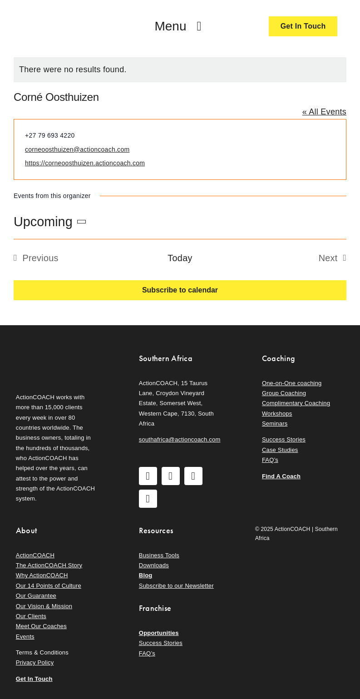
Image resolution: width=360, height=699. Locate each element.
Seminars (274, 423)
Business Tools (159, 555)
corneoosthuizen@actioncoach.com (77, 149)
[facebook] (148, 476)
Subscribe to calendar (180, 290)
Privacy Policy (35, 662)
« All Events (324, 111)
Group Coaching (284, 393)
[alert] (180, 69)
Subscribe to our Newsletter (176, 585)
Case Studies (280, 449)
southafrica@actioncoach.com (180, 439)
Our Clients (31, 616)
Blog (146, 575)
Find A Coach (281, 476)
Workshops (277, 413)
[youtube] (193, 476)
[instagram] (171, 476)
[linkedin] (148, 499)
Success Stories (284, 439)
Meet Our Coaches (41, 626)
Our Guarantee (36, 595)
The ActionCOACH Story (49, 565)
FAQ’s (270, 459)
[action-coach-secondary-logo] (57, 351)
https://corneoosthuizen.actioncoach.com (85, 163)
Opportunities (159, 633)
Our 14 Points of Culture (48, 585)
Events (25, 636)
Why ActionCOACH (42, 575)
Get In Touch (34, 678)
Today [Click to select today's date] (180, 258)
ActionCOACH (35, 555)
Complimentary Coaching (296, 403)
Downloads (154, 565)
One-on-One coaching (292, 383)
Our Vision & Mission (44, 606)
